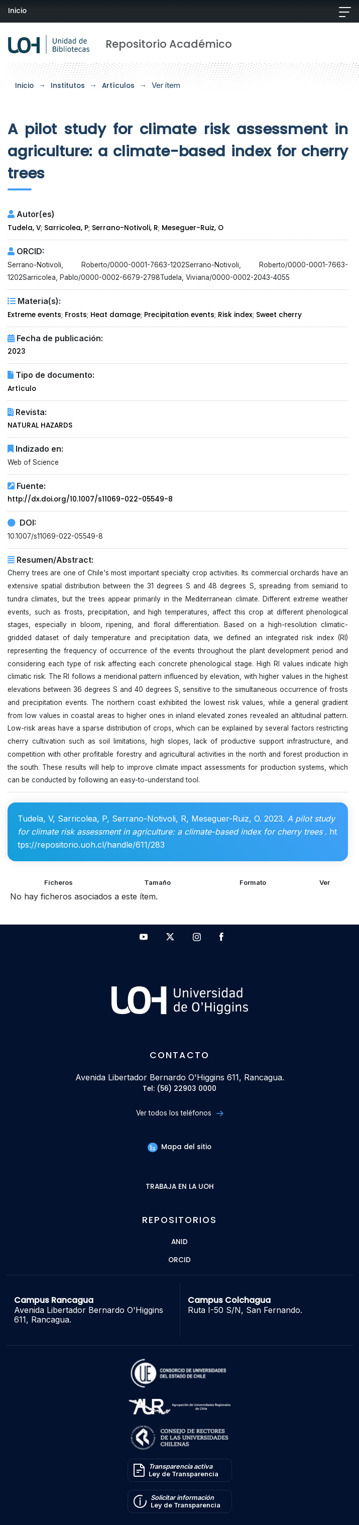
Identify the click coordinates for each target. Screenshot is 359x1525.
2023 (17, 351)
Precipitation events (179, 315)
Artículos (118, 85)
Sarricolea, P (66, 228)
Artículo (22, 388)
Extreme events (34, 315)
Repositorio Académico (168, 44)
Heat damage (115, 315)
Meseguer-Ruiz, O (192, 228)
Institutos (68, 85)
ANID (179, 1242)
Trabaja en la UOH (180, 1187)
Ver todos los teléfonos (179, 1113)
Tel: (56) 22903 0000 (179, 1089)
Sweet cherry (279, 315)
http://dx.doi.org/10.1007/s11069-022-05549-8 (90, 499)
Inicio (17, 11)
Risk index (235, 315)
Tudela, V (24, 228)
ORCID (179, 1260)
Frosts (76, 315)
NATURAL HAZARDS (40, 425)
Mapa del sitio (179, 1147)
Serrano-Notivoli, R (125, 228)
